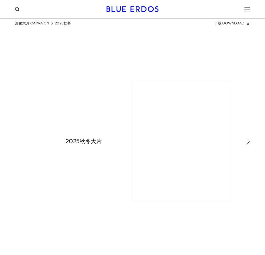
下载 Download (232, 23)
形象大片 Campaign (32, 23)
